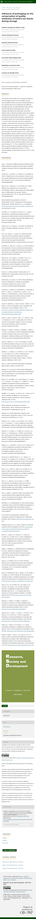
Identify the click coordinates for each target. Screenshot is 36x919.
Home (3, 7)
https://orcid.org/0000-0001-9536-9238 (10, 69)
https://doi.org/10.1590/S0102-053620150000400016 (16, 621)
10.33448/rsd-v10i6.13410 (22, 816)
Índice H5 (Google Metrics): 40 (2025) (12, 862)
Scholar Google (28, 878)
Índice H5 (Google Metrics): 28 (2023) (12, 868)
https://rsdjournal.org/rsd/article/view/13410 (14, 819)
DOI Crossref (14, 878)
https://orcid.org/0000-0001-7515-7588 (10, 54)
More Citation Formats (11, 824)
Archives (9, 7)
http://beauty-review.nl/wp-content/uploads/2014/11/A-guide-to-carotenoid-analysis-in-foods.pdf (17, 529)
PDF (5, 706)
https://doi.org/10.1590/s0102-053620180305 (14, 609)
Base (21, 876)
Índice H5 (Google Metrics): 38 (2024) (12, 865)
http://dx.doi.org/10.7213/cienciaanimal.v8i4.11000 (16, 401)
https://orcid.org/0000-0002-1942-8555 (10, 61)
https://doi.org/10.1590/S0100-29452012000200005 (20, 631)
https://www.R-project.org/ (26, 519)
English (4, 838)
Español (4, 840)
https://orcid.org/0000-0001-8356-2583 (10, 77)
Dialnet (21, 878)
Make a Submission (10, 850)
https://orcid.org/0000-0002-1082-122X (10, 39)
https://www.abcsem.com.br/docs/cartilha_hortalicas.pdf (17, 206)
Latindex (13, 880)
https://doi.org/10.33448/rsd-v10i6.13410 (16, 82)
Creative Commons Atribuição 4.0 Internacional (17, 890)
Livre (8, 880)
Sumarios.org (7, 878)
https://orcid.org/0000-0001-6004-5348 (10, 31)
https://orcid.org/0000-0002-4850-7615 (10, 46)
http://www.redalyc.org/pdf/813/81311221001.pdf (19, 581)
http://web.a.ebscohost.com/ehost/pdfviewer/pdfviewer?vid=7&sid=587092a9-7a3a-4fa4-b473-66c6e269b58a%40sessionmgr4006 (17, 312)
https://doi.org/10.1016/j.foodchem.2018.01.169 (21, 645)
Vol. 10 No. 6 (16, 7)
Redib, (5, 880)
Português (5, 843)
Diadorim (26, 876)
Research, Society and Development (18, 1)
